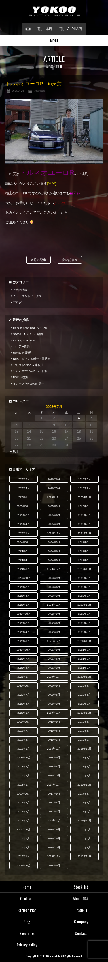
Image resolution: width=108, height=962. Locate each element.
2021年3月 (54, 667)
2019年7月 (23, 730)
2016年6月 (54, 838)
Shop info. (27, 933)
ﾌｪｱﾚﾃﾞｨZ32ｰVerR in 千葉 (30, 371)
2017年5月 (84, 802)
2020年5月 (84, 694)
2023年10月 (24, 578)
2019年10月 (24, 721)
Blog (26, 921)
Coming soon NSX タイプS (30, 327)
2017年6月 (54, 802)
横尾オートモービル (54, 11)
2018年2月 (84, 775)
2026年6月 (54, 479)
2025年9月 (54, 506)
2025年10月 (24, 506)
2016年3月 (54, 847)
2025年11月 (84, 497)
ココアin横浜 (21, 346)
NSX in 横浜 (20, 377)
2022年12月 (54, 604)
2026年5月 (84, 479)
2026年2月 (84, 488)
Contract (27, 898)
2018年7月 (23, 766)
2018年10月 (24, 757)
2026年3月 (54, 488)
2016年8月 (84, 829)
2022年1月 (23, 641)
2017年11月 (84, 784)
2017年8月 (84, 793)
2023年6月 (54, 587)
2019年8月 (84, 721)
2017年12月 (54, 784)
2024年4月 (23, 560)
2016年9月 (54, 829)
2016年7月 (23, 838)
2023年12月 (54, 569)
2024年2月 (84, 560)
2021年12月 (54, 641)
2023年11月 (84, 569)
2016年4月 (23, 847)
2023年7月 (23, 587)
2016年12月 (54, 820)
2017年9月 (54, 793)
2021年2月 (84, 667)
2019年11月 (84, 712)
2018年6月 (54, 766)
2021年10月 (24, 649)
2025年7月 (23, 515)
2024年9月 (54, 542)
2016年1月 (23, 856)
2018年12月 (54, 748)
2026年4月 (23, 488)
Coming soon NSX (24, 340)
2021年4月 (23, 667)
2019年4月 (23, 739)
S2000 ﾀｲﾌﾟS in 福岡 (28, 334)
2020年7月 (23, 694)
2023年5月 (84, 587)
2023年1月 (23, 604)
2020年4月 (23, 703)
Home (26, 887)
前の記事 (38, 260)
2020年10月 (24, 685)
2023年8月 (84, 578)
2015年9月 (54, 865)
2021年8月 (84, 649)
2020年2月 (84, 703)
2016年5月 (84, 838)
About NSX (81, 898)
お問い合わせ (28, 29)
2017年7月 (23, 802)
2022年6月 (54, 623)
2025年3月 (54, 524)
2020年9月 (54, 685)
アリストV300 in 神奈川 (28, 365)
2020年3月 (54, 703)
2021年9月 (54, 649)
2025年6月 (54, 515)
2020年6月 (54, 694)
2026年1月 (23, 497)
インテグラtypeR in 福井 (28, 383)
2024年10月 (24, 542)
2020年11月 (84, 676)
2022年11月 (84, 604)
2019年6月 (54, 730)
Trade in (81, 910)
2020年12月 (54, 676)
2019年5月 (84, 730)
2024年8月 (84, 542)
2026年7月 (23, 479)
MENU (54, 40)
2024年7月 (23, 551)
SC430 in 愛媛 (22, 352)
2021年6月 (54, 658)
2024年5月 (84, 551)
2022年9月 (54, 613)
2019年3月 (54, 739)
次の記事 (69, 260)
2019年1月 (23, 748)
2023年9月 (54, 578)
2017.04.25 (18, 90)
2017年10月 (24, 793)
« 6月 (14, 452)
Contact (81, 933)
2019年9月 (54, 721)
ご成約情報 (39, 90)
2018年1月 (23, 784)
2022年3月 (54, 632)
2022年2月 (84, 632)
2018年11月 (84, 748)
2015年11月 (84, 856)
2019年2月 (84, 739)
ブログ (17, 302)
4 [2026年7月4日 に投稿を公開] (79, 418)
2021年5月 (84, 658)
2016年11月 (84, 820)
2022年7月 (23, 623)
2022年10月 (24, 613)
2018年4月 (23, 775)
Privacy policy (27, 945)
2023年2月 (84, 595)
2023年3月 (54, 595)
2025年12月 (54, 497)
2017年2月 (84, 811)
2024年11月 (84, 533)
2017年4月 (23, 811)
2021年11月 (84, 641)
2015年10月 (24, 865)
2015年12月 (54, 856)
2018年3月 (54, 775)
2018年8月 (84, 757)
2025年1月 (23, 533)
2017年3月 (54, 811)
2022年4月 (23, 632)
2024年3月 (54, 560)
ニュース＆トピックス (27, 296)
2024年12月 (54, 533)
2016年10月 (24, 829)
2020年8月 (84, 685)
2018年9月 (54, 757)
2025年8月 (84, 506)
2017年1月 (23, 820)
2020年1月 (23, 712)
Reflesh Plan (27, 910)
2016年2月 (84, 847)
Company (81, 921)
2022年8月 (84, 613)
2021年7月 (23, 658)
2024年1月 (23, 569)
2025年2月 (84, 524)
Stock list (81, 887)
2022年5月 (84, 623)
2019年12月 (54, 712)
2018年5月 (84, 766)
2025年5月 (84, 515)
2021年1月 (23, 676)
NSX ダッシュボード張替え (31, 358)
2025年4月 (23, 524)
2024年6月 (54, 551)
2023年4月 (23, 595)
